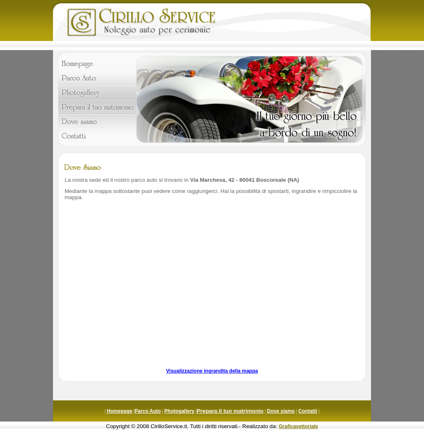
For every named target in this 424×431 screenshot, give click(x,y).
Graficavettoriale (298, 426)
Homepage (119, 411)
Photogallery (179, 411)
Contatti (308, 411)
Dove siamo (281, 411)
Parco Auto (148, 411)
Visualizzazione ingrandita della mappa (212, 371)
